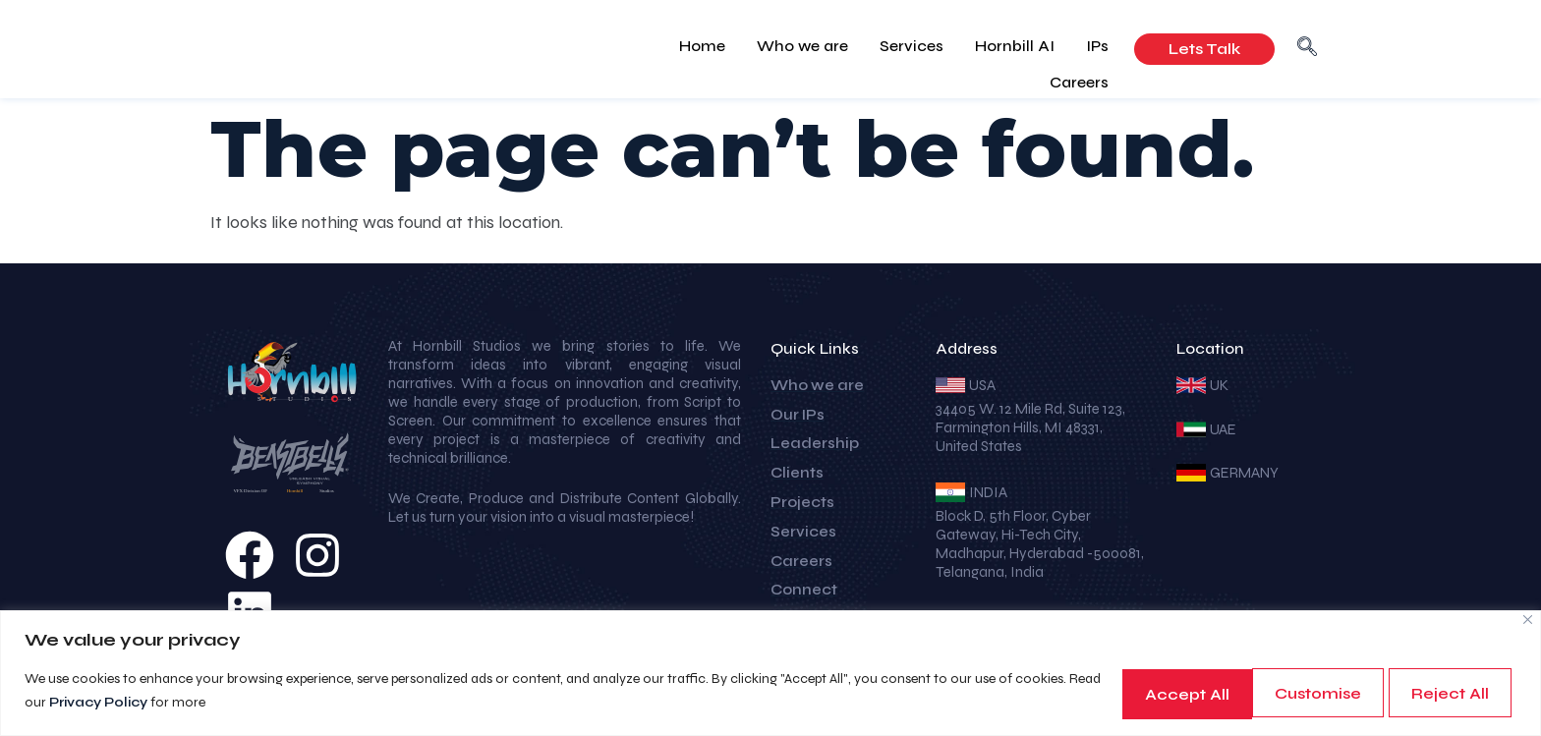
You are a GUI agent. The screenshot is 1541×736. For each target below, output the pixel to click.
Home (655, 46)
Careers (1083, 46)
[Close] (1527, 620)
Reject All (1288, 692)
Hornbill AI (944, 46)
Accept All (1441, 692)
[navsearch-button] (1307, 49)
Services (849, 46)
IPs (1018, 46)
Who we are (747, 46)
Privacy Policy (187, 703)
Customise (1133, 692)
